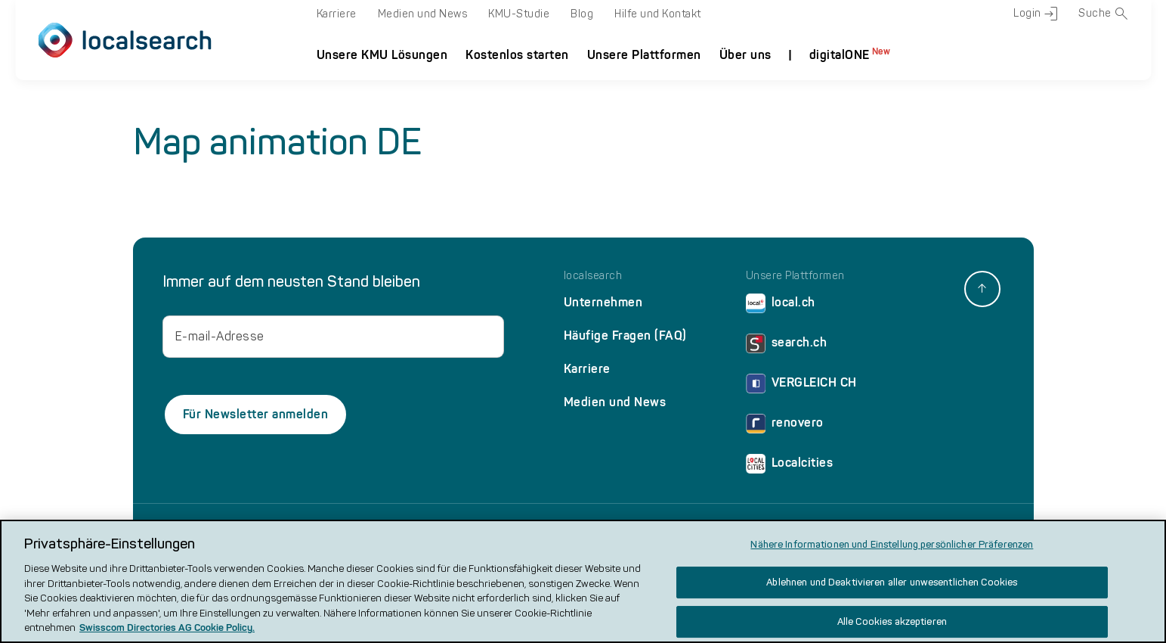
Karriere (337, 14)
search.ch (786, 346)
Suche (1103, 13)
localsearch (593, 276)
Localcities (790, 466)
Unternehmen (603, 302)
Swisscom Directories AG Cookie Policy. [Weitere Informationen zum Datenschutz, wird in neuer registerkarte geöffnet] (167, 628)
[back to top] (982, 289)
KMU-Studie (518, 14)
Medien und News (423, 14)
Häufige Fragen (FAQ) (625, 335)
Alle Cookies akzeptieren (892, 621)
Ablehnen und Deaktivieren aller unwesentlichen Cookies (891, 583)
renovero (785, 426)
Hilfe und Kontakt (657, 14)
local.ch (780, 306)
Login (1035, 13)
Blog (582, 14)
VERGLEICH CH (801, 386)
